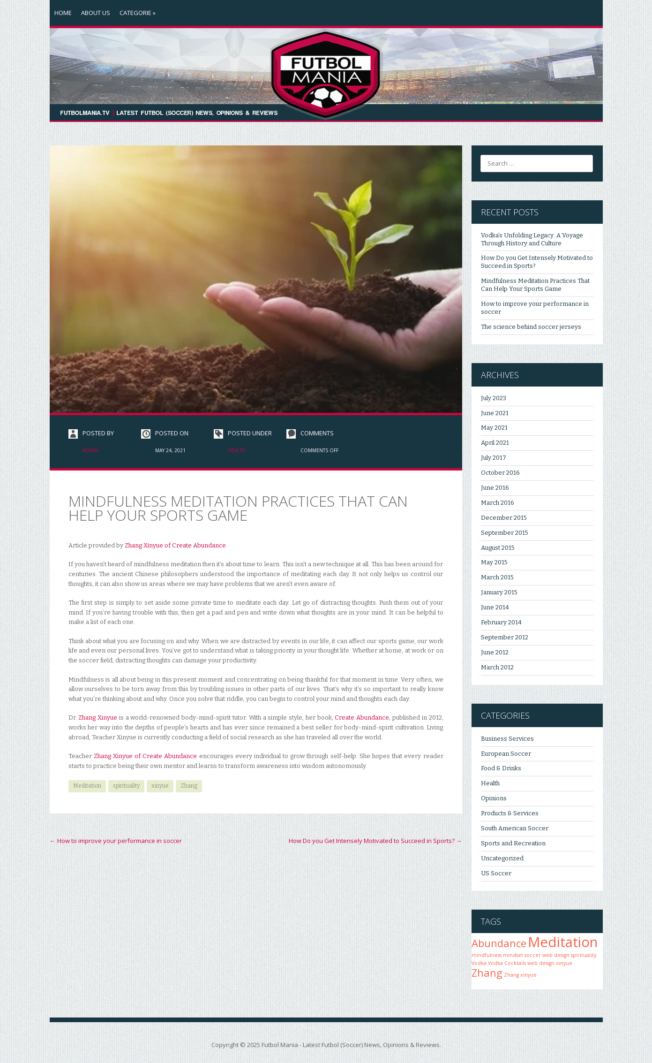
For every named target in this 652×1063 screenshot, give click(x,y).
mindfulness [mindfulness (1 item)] (487, 955)
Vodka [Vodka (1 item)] (479, 963)
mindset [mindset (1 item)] (513, 955)
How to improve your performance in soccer (116, 840)
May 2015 (494, 562)
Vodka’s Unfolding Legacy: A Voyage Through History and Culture (532, 239)
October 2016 (500, 472)
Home (63, 12)
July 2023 (493, 398)
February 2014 (501, 622)
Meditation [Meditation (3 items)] (563, 942)
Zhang (188, 785)
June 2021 (495, 413)
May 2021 (494, 427)
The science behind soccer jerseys (531, 326)
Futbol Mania (280, 1044)
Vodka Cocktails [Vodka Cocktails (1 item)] (507, 963)
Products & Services (510, 813)
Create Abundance (362, 717)
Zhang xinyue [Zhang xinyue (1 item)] (520, 975)
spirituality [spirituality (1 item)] (583, 955)
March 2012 (497, 667)
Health (237, 450)
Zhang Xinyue (98, 717)
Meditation (87, 785)
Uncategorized (502, 858)
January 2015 (499, 592)
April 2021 (495, 442)
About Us (95, 12)
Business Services (507, 738)
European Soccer (506, 753)
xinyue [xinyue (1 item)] (564, 963)
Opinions (494, 798)
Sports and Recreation (513, 843)
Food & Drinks (501, 768)
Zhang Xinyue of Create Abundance (175, 545)
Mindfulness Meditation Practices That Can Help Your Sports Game (535, 284)
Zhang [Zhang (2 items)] (487, 972)
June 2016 (495, 487)
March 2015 (497, 577)
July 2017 (493, 457)
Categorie (138, 12)
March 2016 (497, 502)
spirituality (126, 785)
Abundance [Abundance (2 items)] (499, 943)
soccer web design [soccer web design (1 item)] (547, 955)
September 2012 (504, 637)
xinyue (160, 785)
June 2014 (495, 607)
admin (90, 450)
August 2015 (498, 547)
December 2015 (504, 517)
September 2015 (504, 532)
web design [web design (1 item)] (541, 963)
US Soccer (496, 873)
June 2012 (495, 652)
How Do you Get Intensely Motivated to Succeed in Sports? (375, 840)
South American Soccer (514, 828)
